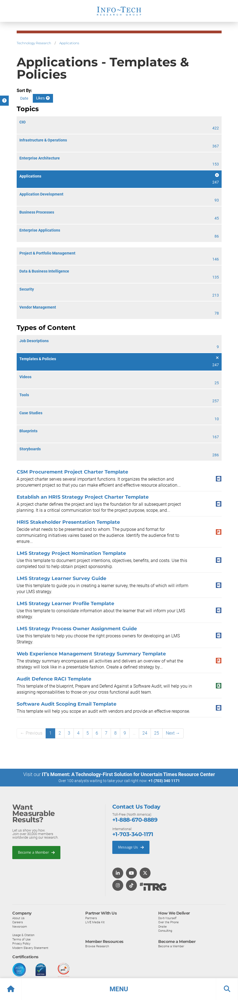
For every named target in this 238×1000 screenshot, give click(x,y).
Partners (91, 918)
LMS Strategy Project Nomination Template (71, 553)
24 (144, 733)
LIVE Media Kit (95, 922)
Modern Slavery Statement (30, 947)
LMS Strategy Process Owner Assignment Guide (77, 628)
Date (24, 98)
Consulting (165, 931)
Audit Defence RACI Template (54, 679)
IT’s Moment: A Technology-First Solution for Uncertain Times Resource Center (128, 774)
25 (156, 733)
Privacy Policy (21, 943)
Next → (173, 733)
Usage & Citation (23, 935)
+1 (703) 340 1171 (164, 781)
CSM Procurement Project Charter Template (72, 472)
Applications (69, 43)
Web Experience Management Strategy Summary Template (91, 653)
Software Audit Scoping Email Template (66, 704)
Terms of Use (21, 939)
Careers (17, 922)
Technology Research (34, 43)
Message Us (131, 847)
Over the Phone (168, 922)
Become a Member (36, 852)
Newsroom (19, 926)
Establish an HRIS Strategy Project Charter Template (83, 497)
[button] (119, 989)
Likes (43, 98)
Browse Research (97, 946)
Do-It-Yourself (167, 918)
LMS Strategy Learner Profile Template (65, 603)
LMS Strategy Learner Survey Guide (61, 578)
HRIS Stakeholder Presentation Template (68, 522)
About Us (18, 918)
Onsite (162, 926)
